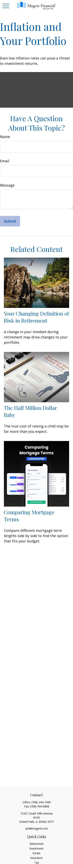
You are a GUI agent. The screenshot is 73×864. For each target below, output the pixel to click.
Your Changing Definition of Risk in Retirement (36, 317)
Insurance (36, 858)
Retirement (37, 844)
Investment (36, 848)
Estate (36, 853)
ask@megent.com (36, 828)
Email (4, 161)
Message (7, 185)
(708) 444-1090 (41, 802)
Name (5, 136)
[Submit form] (10, 221)
